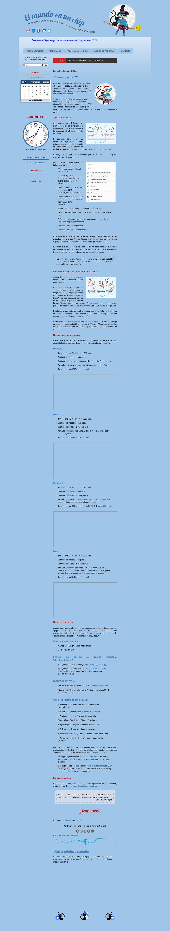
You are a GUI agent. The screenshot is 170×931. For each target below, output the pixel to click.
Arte (63, 835)
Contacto (125, 51)
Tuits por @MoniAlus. (36, 163)
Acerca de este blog (78, 51)
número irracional (105, 657)
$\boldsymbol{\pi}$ (94, 665)
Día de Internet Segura (90, 712)
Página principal (34, 51)
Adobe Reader (82, 259)
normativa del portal (88, 786)
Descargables (72, 835)
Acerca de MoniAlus (104, 51)
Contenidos (55, 51)
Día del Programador (99, 686)
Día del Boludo (92, 757)
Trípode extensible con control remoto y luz (85, 60)
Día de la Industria (96, 766)
